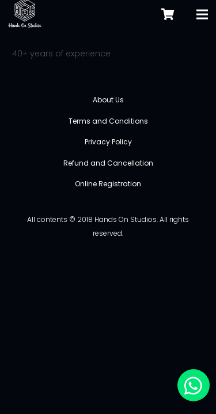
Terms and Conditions (108, 121)
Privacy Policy (108, 142)
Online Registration (108, 184)
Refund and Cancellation (108, 163)
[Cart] (167, 14)
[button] (193, 385)
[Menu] (202, 14)
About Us (108, 100)
